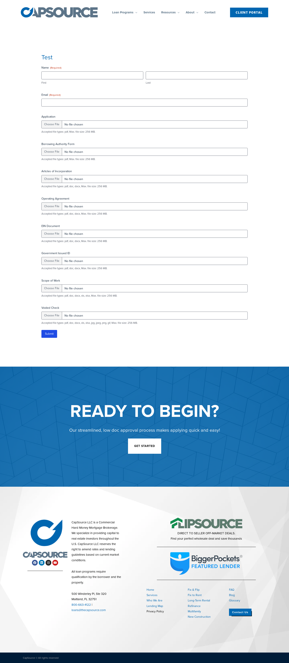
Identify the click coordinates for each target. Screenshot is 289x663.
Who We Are (154, 600)
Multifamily (194, 611)
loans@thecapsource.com (89, 610)
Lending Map (155, 606)
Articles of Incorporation (56, 171)
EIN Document (50, 226)
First (43, 83)
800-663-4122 (81, 604)
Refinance (194, 606)
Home (150, 590)
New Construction (199, 617)
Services (152, 595)
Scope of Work (50, 281)
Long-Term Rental (199, 600)
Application (48, 117)
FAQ (231, 590)
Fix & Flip (194, 590)
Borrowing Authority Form (57, 144)
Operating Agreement (55, 199)
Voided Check (50, 308)
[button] (135, 12)
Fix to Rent (195, 595)
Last (148, 83)
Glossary (234, 600)
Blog (232, 595)
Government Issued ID (55, 253)
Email (51, 95)
